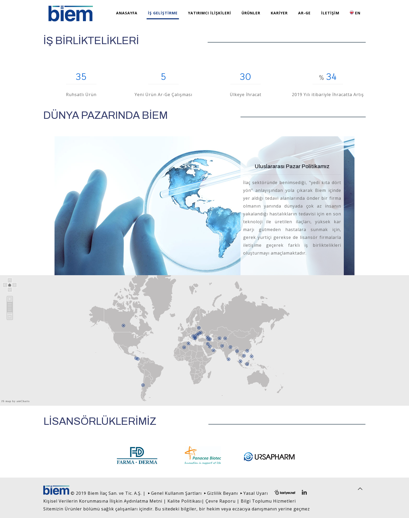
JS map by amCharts (15, 401)
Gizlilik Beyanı (222, 493)
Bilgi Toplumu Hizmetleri (268, 501)
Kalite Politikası (184, 501)
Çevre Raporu (221, 501)
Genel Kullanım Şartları (176, 493)
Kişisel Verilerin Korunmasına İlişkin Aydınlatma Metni (102, 501)
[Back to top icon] (360, 488)
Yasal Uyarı (255, 493)
